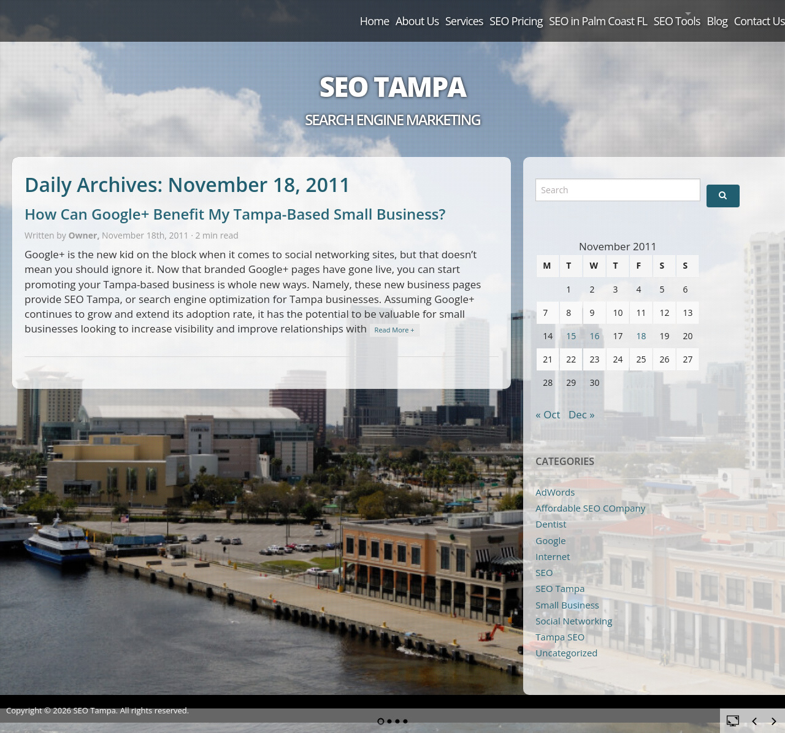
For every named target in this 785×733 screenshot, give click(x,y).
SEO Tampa (392, 72)
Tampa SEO (559, 623)
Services (366, 13)
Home (244, 13)
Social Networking (573, 607)
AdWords (555, 478)
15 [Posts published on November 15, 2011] (571, 322)
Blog (691, 13)
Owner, (85, 221)
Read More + (395, 316)
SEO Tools (625, 13)
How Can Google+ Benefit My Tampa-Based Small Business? (235, 200)
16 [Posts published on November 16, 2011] (594, 322)
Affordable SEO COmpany (590, 494)
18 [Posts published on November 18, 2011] (641, 322)
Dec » (582, 400)
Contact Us (748, 13)
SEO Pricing (433, 13)
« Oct (547, 400)
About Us (303, 13)
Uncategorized (566, 639)
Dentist (550, 510)
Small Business (567, 591)
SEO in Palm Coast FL (530, 13)
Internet (552, 542)
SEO (544, 559)
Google (550, 526)
